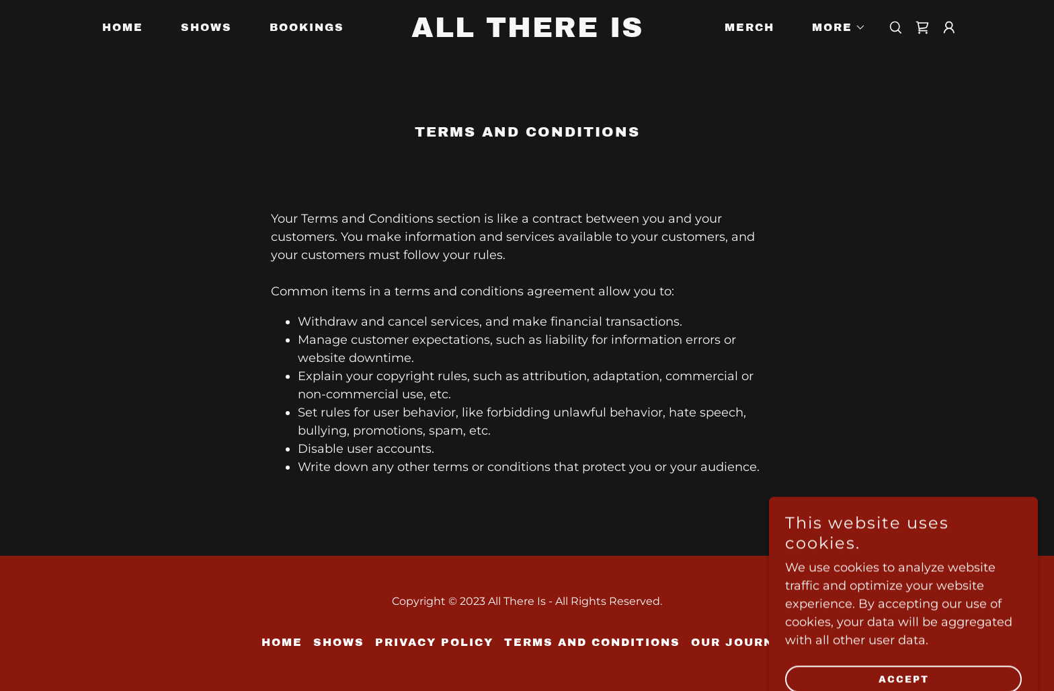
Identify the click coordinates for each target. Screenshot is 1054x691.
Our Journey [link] (742, 642)
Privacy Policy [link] (434, 642)
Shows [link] (206, 27)
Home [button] (281, 642)
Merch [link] (749, 27)
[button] (833, 28)
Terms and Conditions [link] (592, 642)
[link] (527, 33)
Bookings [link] (307, 27)
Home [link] (122, 27)
